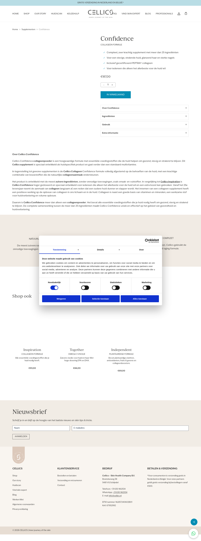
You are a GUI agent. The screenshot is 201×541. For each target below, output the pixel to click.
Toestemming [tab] (59, 249)
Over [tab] (141, 249)
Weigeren (61, 299)
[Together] (76, 329)
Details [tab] (100, 249)
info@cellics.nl (115, 496)
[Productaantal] (108, 85)
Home (15, 30)
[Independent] (121, 329)
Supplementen (28, 30)
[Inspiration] (32, 329)
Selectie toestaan (100, 299)
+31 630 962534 (120, 492)
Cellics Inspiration (170, 188)
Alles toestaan (140, 299)
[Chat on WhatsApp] (193, 533)
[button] (14, 476)
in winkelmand (116, 95)
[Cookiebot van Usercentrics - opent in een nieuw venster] (147, 241)
